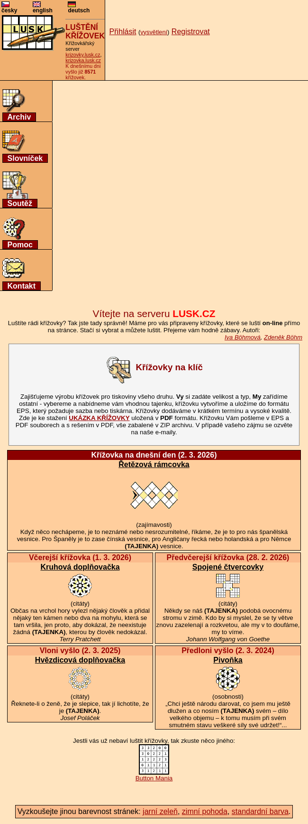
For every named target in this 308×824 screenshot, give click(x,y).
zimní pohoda (204, 811)
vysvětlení (153, 32)
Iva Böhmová (243, 337)
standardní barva (260, 811)
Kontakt (22, 286)
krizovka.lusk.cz (83, 60)
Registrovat (191, 32)
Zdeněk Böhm (283, 337)
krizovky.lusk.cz (82, 54)
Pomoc (20, 245)
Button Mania (154, 775)
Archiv (19, 117)
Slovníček (25, 158)
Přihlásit (122, 32)
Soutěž (20, 203)
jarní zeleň (160, 811)
